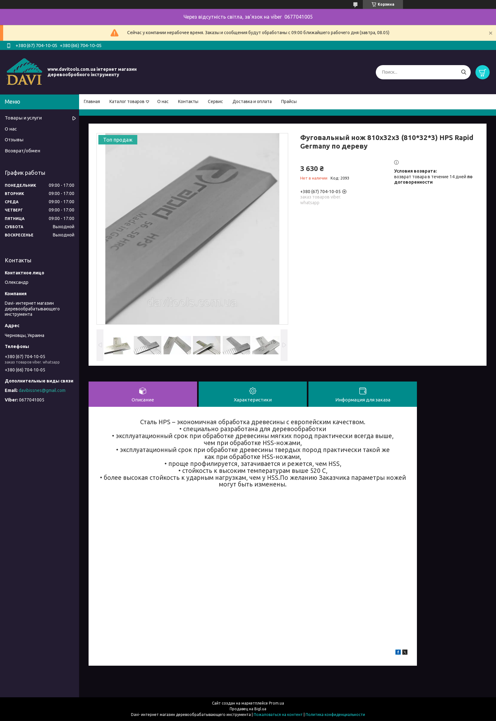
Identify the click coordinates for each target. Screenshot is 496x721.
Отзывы (14, 139)
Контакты (188, 101)
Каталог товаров (127, 101)
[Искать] (463, 72)
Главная (92, 101)
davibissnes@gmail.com (42, 390)
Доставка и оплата (252, 101)
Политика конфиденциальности (335, 715)
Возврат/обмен (22, 150)
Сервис (215, 101)
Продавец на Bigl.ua (248, 709)
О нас (163, 101)
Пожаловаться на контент (278, 715)
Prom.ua (276, 703)
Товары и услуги (23, 117)
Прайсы (289, 101)
